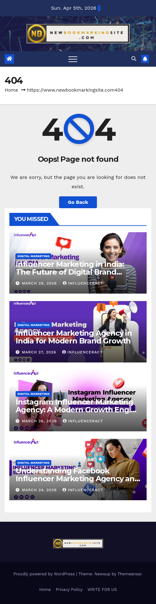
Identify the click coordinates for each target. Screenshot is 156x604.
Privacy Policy (69, 589)
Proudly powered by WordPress (44, 574)
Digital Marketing (33, 256)
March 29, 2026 (40, 283)
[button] (133, 59)
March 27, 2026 (40, 352)
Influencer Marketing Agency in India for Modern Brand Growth (74, 336)
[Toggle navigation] (72, 59)
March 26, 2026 (40, 421)
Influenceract (83, 283)
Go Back (78, 202)
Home (11, 90)
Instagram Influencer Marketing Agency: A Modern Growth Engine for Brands (78, 409)
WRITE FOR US (102, 589)
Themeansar (130, 574)
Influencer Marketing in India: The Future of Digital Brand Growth (70, 272)
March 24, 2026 (40, 490)
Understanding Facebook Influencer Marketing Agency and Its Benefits (77, 478)
